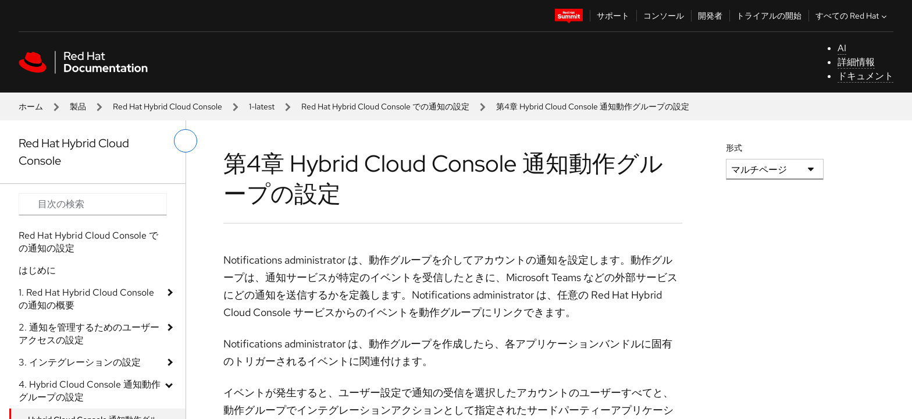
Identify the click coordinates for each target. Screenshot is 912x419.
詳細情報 (856, 62)
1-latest (262, 106)
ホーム (31, 106)
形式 (734, 148)
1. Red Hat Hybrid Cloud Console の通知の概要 (86, 298)
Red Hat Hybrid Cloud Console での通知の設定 (385, 106)
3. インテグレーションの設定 (80, 362)
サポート (613, 15)
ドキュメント (865, 76)
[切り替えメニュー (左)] (185, 140)
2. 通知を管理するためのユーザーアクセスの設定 (89, 333)
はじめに (37, 270)
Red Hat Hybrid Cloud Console (167, 106)
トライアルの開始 (768, 15)
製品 (78, 106)
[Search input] (93, 204)
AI (842, 48)
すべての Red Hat (852, 15)
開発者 (710, 15)
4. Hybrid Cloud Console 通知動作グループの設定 (90, 390)
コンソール (663, 15)
